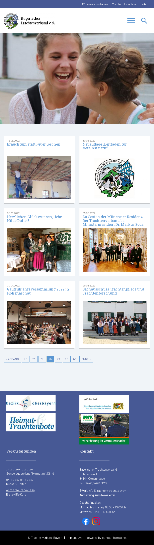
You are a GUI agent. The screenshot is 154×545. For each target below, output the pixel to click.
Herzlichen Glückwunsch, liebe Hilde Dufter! (34, 219)
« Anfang (12, 359)
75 (25, 359)
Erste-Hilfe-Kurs (20, 492)
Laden (144, 4)
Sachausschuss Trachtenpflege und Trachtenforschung (113, 291)
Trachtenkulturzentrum (124, 4)
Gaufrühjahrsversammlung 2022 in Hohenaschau (38, 291)
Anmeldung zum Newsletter (97, 495)
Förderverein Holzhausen (95, 4)
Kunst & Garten (19, 482)
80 (66, 359)
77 (42, 359)
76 (33, 359)
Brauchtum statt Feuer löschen (34, 144)
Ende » (86, 359)
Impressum (74, 538)
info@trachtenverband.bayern (107, 491)
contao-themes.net (114, 538)
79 (58, 359)
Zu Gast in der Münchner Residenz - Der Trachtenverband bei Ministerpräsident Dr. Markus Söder (114, 221)
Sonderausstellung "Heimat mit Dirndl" (31, 471)
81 (75, 359)
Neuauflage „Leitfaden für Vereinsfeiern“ (105, 146)
